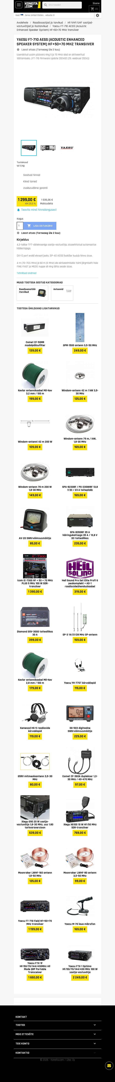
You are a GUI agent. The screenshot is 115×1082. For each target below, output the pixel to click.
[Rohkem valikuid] (109, 1065)
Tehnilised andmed (26, 273)
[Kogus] (20, 226)
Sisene (96, 3)
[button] (37, 210)
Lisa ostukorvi (39, 226)
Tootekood (22, 162)
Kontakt (21, 1017)
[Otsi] (62, 5)
